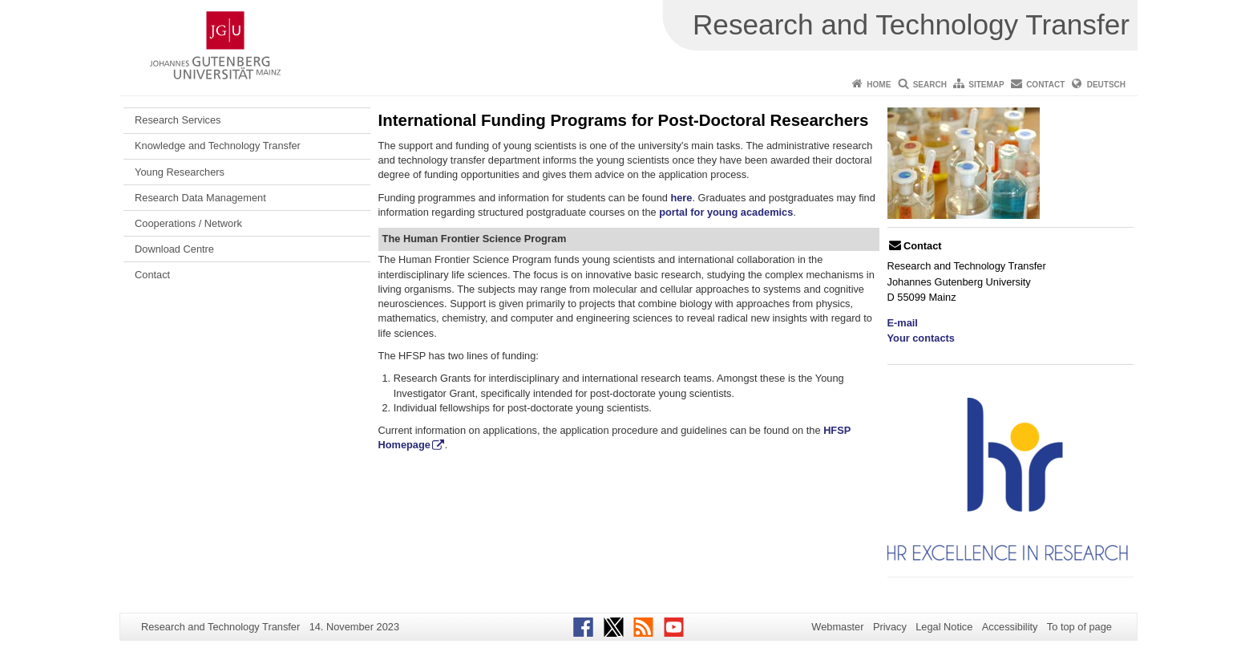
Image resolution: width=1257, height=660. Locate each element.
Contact (1045, 84)
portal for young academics (726, 212)
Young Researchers (179, 172)
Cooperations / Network (188, 223)
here (681, 198)
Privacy (890, 627)
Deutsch (1106, 84)
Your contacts (921, 338)
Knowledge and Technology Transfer (218, 146)
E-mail (902, 323)
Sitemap (986, 84)
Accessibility (1010, 627)
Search (930, 84)
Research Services (177, 120)
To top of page (1079, 627)
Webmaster (837, 627)
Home (879, 84)
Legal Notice (943, 627)
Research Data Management (200, 198)
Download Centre (174, 249)
